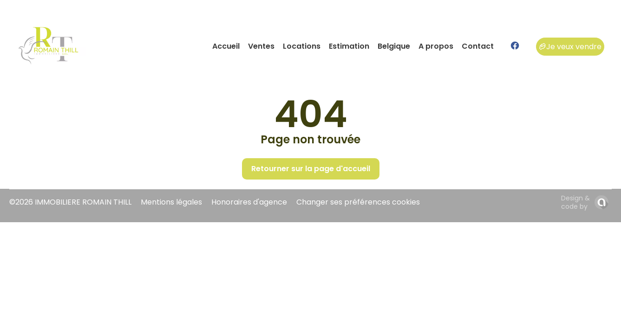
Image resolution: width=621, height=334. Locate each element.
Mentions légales (171, 202)
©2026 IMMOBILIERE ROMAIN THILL (70, 202)
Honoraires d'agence (249, 202)
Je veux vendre (570, 46)
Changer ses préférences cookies (358, 202)
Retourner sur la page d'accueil (310, 168)
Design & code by (575, 202)
